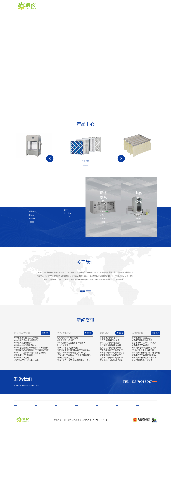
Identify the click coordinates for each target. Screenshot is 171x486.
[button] (49, 166)
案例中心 (121, 6)
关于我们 (81, 6)
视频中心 (108, 6)
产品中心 (94, 6)
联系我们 (147, 6)
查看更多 (85, 185)
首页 (69, 6)
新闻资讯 (134, 6)
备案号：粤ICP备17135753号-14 (97, 476)
